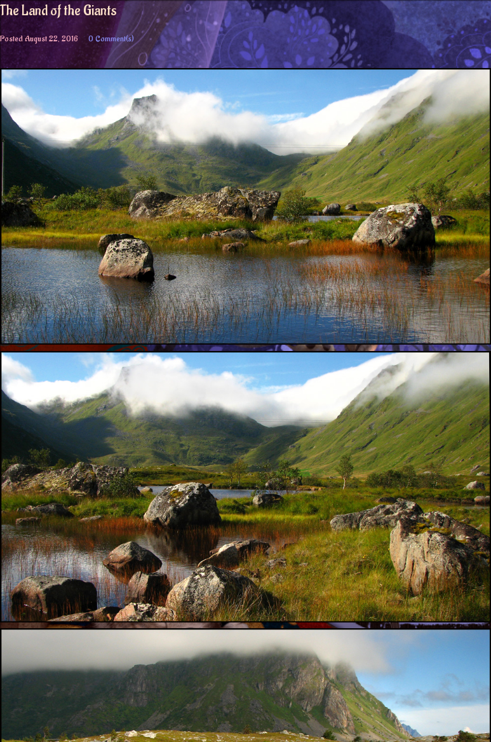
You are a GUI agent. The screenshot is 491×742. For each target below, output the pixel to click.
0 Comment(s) (111, 38)
